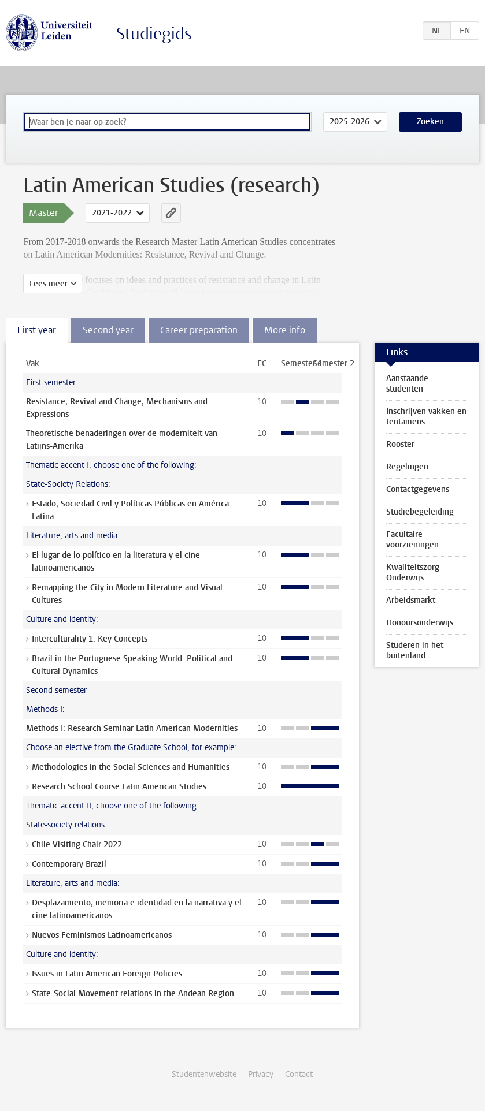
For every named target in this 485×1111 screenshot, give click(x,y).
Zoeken (430, 121)
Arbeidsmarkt (410, 600)
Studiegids (154, 33)
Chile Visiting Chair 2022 (77, 844)
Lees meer (48, 283)
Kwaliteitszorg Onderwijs (412, 572)
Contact (299, 1074)
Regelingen (407, 466)
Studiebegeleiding (420, 511)
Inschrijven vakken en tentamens (426, 416)
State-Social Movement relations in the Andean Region (133, 993)
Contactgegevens (417, 489)
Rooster (400, 444)
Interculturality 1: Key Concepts (89, 638)
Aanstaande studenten (407, 383)
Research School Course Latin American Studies (119, 786)
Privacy (260, 1074)
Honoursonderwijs (419, 622)
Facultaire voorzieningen (412, 539)
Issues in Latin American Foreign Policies (107, 973)
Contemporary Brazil (69, 864)
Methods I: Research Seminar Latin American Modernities (132, 728)
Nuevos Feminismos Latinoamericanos (102, 935)
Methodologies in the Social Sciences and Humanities (130, 767)
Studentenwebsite (204, 1074)
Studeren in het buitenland (414, 650)
